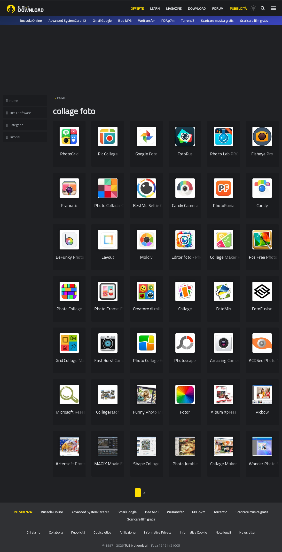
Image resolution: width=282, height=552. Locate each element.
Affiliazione (128, 532)
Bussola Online (31, 20)
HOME (61, 98)
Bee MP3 (125, 20)
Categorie (15, 125)
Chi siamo (33, 532)
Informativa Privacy (158, 532)
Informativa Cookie (193, 532)
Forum (217, 8)
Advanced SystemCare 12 (67, 20)
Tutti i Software (18, 113)
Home (12, 100)
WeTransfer (146, 20)
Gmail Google (102, 20)
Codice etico (102, 532)
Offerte (137, 8)
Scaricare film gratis (254, 20)
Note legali (223, 532)
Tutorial (13, 137)
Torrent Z (187, 20)
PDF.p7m (167, 20)
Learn (155, 8)
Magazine (173, 8)
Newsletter (247, 532)
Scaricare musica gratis (217, 20)
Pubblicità (238, 8)
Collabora (56, 532)
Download (197, 8)
